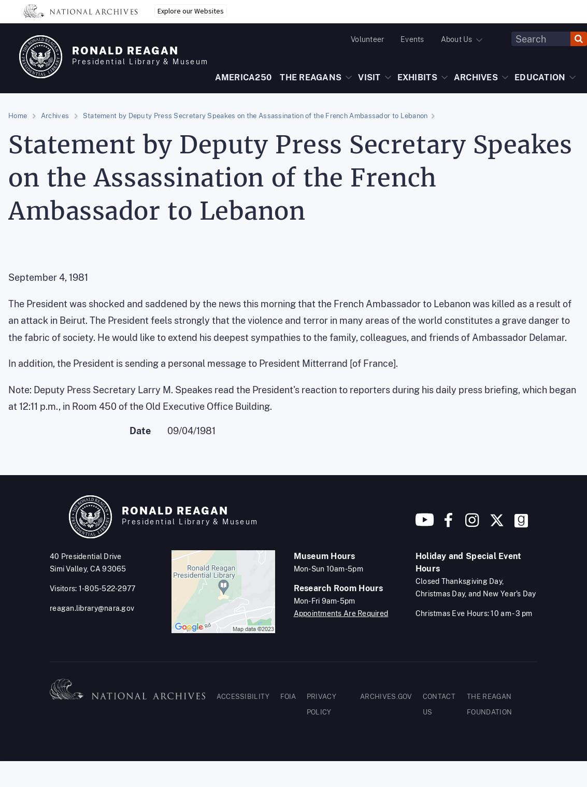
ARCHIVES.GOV (386, 696)
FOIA (288, 696)
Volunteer (367, 39)
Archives (55, 116)
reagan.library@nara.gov (92, 608)
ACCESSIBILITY (243, 696)
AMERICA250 (243, 77)
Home (17, 116)
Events (412, 39)
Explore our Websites (191, 11)
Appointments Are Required (341, 613)
